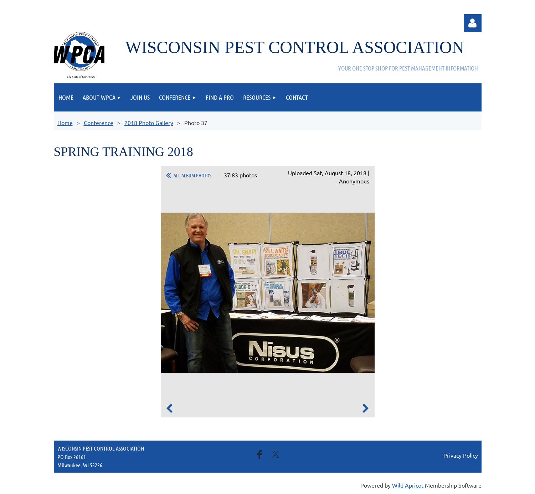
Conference (98, 122)
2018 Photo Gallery (148, 122)
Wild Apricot (407, 485)
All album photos (192, 175)
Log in (473, 23)
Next (366, 408)
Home (65, 122)
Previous (170, 408)
